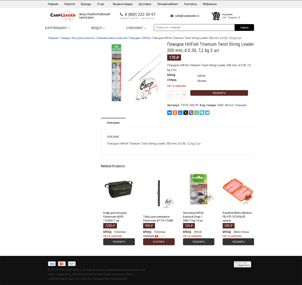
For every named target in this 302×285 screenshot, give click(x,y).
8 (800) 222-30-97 (140, 14)
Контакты (191, 4)
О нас (102, 4)
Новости (69, 4)
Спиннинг (241, 105)
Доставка (145, 4)
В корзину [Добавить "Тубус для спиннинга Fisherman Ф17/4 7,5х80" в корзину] (159, 241)
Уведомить (219, 92)
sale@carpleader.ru (187, 16)
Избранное (210, 4)
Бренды (86, 4)
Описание (113, 122)
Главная (53, 4)
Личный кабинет (167, 4)
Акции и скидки (123, 4)
